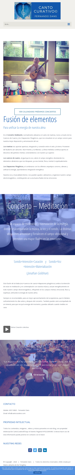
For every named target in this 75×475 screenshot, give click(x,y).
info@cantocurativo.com (16, 413)
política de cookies (61, 469)
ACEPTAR (37, 472)
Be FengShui (21, 465)
